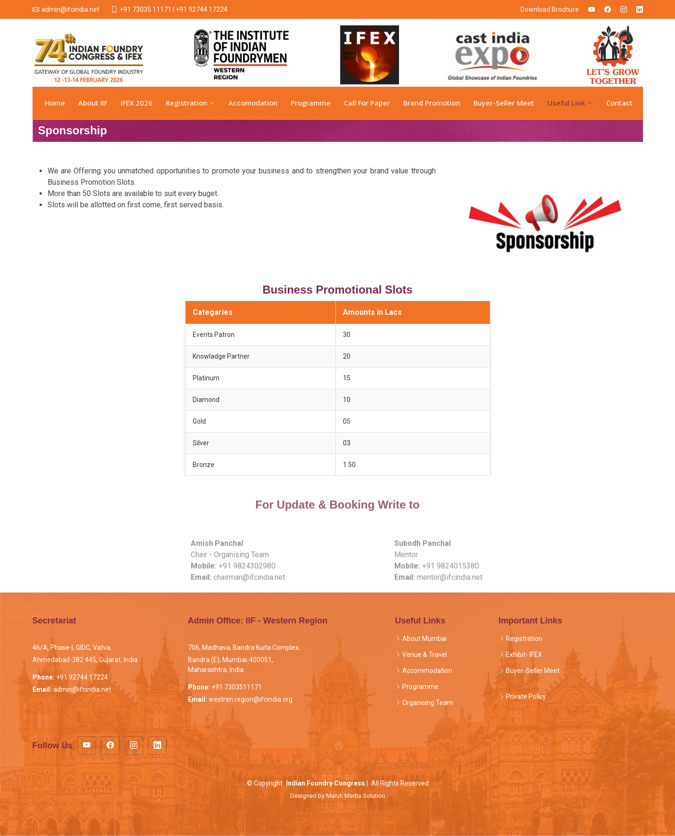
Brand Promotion (431, 102)
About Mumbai (424, 638)
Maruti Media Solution (355, 795)
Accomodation (252, 102)
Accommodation (427, 670)
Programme (311, 102)
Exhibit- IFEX (524, 654)
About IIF (92, 102)
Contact (619, 102)
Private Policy (526, 696)
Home (55, 102)
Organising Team (427, 702)
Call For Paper (367, 102)
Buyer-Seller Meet (503, 102)
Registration (524, 638)
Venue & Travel (424, 654)
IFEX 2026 (137, 102)
